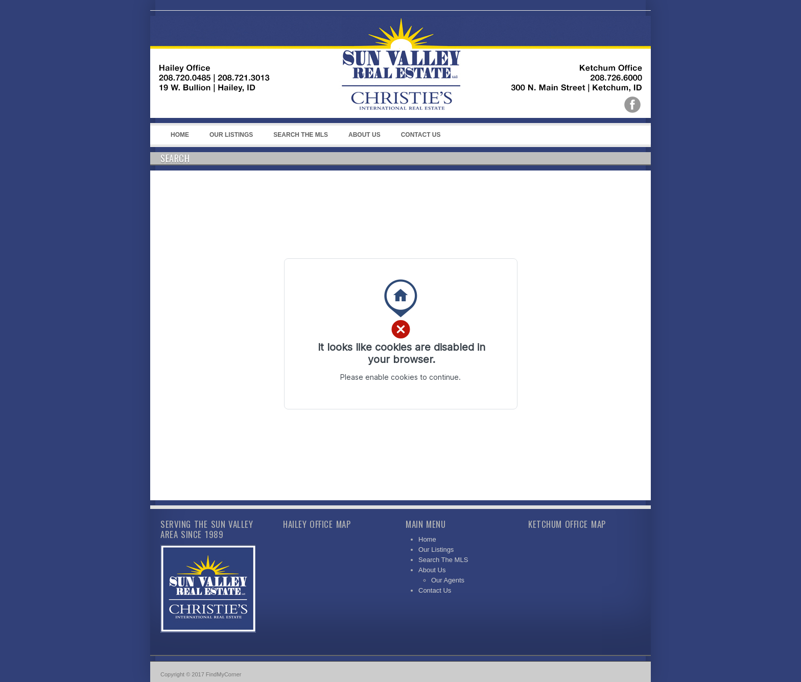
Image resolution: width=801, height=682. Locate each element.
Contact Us (421, 134)
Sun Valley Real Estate (364, 67)
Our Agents (447, 580)
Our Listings (231, 134)
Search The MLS (300, 134)
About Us (362, 137)
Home (180, 134)
